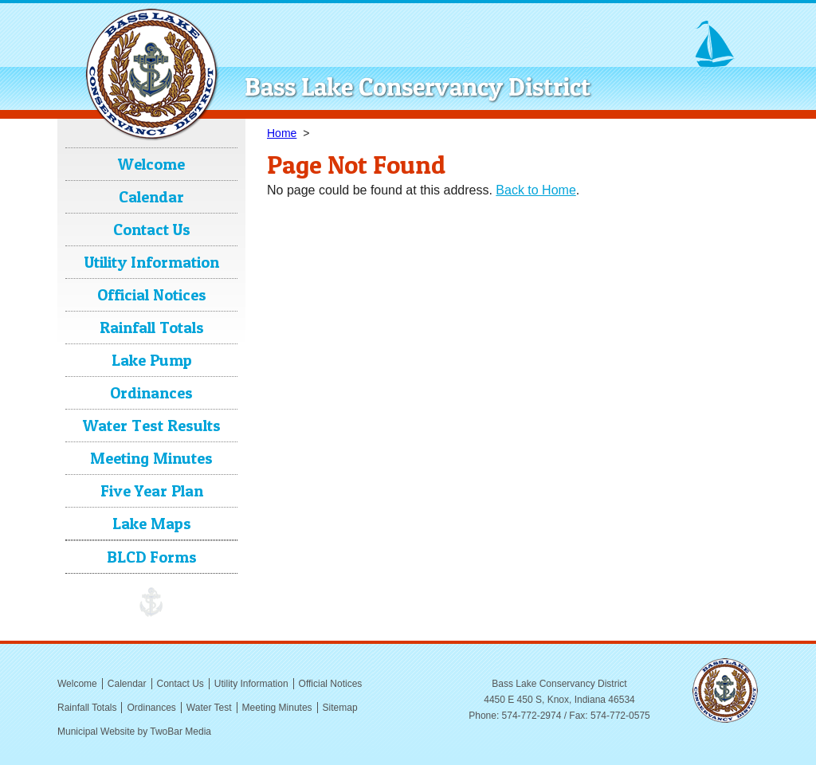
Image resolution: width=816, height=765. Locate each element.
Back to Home (535, 190)
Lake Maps (151, 523)
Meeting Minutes (151, 458)
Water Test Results (152, 425)
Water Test (209, 707)
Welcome (151, 164)
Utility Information (151, 262)
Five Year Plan (151, 490)
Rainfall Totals (152, 327)
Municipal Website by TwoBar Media (134, 731)
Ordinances (151, 392)
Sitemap (340, 707)
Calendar (151, 196)
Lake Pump (152, 360)
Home (281, 133)
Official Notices (151, 294)
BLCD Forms (152, 557)
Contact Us (151, 229)
